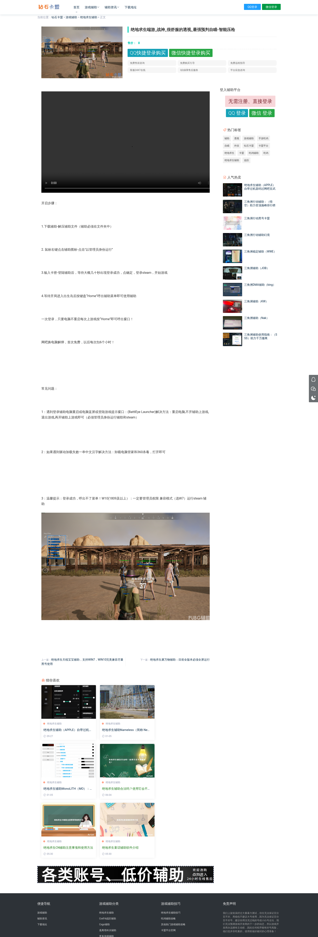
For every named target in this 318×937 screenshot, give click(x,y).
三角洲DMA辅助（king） (260, 284)
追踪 (246, 160)
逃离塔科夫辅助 (107, 871)
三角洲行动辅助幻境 (257, 234)
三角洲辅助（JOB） (256, 268)
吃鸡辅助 (254, 153)
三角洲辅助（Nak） (256, 318)
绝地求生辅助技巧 (170, 853)
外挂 (236, 145)
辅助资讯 (111, 7)
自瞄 (227, 145)
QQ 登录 (237, 113)
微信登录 (271, 7)
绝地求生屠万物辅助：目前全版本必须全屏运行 (180, 659)
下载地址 (131, 7)
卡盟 (241, 153)
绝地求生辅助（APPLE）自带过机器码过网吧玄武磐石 (67, 730)
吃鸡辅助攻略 (168, 859)
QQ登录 (252, 7)
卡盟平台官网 (168, 871)
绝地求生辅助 (88, 17)
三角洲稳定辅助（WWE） (260, 251)
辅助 (227, 138)
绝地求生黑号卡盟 (90, 912)
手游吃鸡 (263, 138)
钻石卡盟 (49, 7)
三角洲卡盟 (63, 912)
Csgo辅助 (104, 865)
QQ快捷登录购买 (147, 53)
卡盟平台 (263, 145)
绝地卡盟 (75, 912)
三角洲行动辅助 (107, 901)
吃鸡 (265, 153)
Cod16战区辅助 (107, 859)
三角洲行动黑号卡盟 (257, 218)
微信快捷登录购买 (190, 53)
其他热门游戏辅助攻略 (173, 865)
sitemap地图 (182, 927)
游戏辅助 (91, 7)
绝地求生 (229, 153)
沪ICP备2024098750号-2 (159, 923)
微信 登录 (261, 113)
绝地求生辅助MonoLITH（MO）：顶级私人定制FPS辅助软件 (181, 730)
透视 (236, 138)
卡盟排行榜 (105, 895)
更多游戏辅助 (106, 877)
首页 (76, 7)
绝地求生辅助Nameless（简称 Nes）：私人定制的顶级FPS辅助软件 (124, 730)
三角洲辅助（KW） (256, 301)
